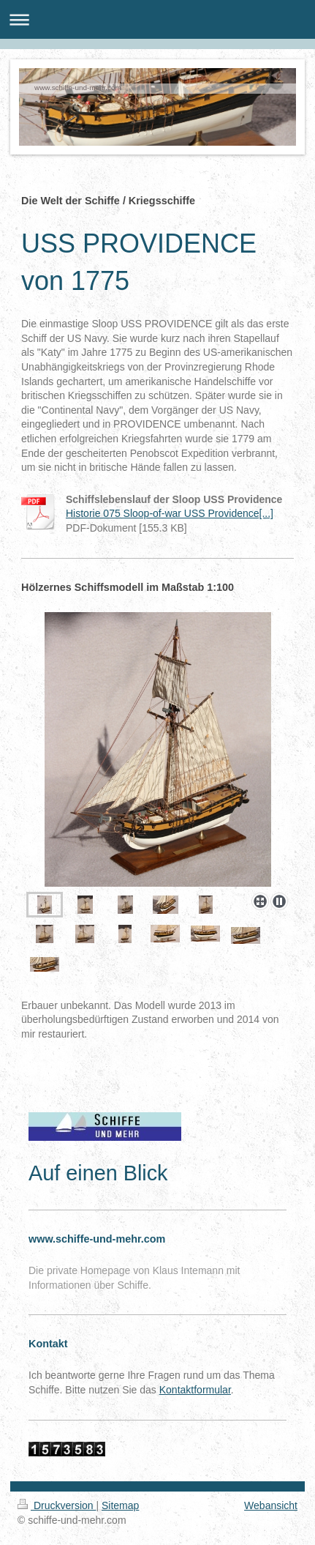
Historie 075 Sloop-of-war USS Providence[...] (169, 513)
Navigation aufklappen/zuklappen (157, 19)
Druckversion (57, 1505)
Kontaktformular (195, 1390)
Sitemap (120, 1505)
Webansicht (270, 1505)
